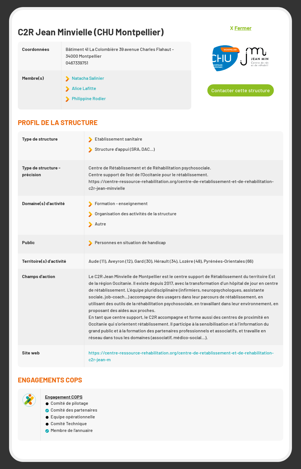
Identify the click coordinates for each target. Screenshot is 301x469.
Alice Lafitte (84, 88)
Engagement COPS (64, 397)
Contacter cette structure (240, 90)
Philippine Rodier (89, 98)
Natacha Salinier (88, 78)
